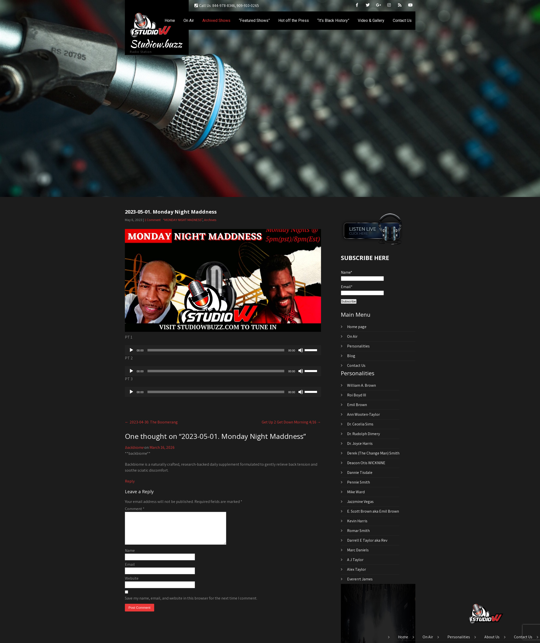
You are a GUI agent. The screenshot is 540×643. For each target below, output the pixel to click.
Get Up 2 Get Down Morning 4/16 (291, 422)
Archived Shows (216, 20)
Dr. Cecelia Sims (360, 424)
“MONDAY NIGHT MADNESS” (182, 220)
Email (130, 570)
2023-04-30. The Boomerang (151, 422)
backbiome (134, 447)
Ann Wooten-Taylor (363, 414)
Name (130, 556)
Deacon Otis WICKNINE (366, 462)
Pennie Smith (358, 482)
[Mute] (300, 350)
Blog (351, 355)
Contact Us (402, 20)
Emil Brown (357, 404)
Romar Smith (358, 530)
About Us (492, 637)
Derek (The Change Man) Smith (373, 453)
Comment (134, 508)
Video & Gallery (371, 20)
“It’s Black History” (333, 20)
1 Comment (152, 220)
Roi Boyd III (356, 395)
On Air (188, 20)
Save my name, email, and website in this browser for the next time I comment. (191, 604)
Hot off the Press (293, 20)
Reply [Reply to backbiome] (130, 481)
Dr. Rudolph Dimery (363, 433)
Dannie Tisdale (359, 472)
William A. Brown (361, 385)
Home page (356, 326)
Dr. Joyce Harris (360, 443)
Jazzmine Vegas (360, 501)
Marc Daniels (358, 550)
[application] (223, 350)
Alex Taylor (356, 569)
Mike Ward (356, 491)
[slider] (215, 350)
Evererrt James (360, 579)
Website (132, 584)
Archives (210, 220)
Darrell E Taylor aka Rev (367, 540)
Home (170, 20)
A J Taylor (355, 559)
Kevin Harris (357, 521)
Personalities (358, 346)
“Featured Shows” (254, 20)
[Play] (131, 350)
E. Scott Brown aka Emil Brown (373, 511)
